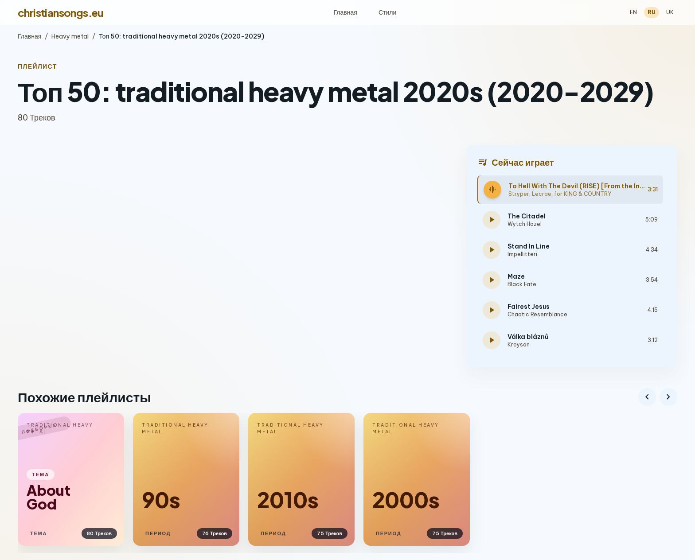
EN (633, 12)
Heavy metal (70, 36)
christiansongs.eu (61, 12)
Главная (345, 12)
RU (652, 12)
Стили (387, 12)
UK (670, 12)
